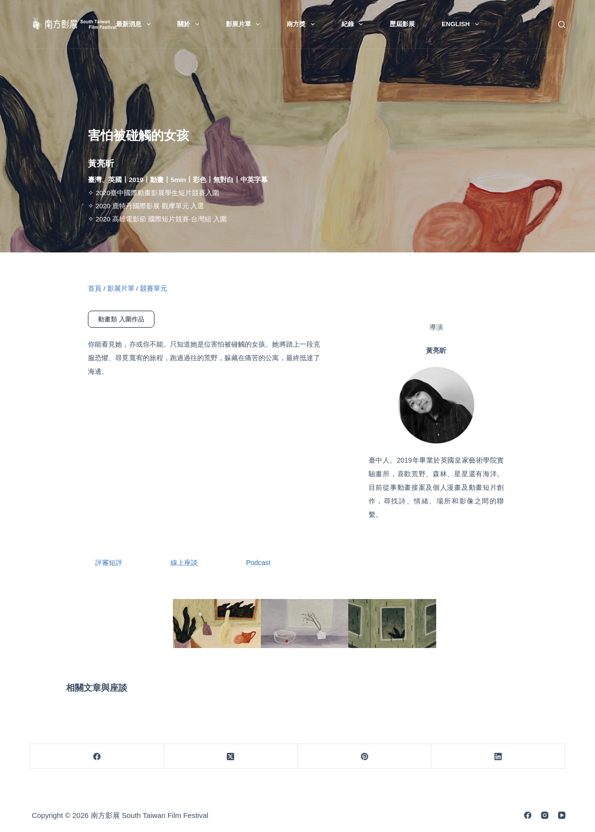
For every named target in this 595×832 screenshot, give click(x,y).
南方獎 (303, 24)
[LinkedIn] (498, 756)
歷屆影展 (402, 24)
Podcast (259, 562)
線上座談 (184, 562)
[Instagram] (544, 815)
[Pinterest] (364, 756)
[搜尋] (561, 24)
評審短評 (108, 562)
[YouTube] (561, 815)
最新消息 (135, 24)
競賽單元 (153, 288)
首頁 (95, 288)
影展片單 (245, 24)
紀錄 (354, 24)
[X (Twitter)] (231, 756)
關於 (190, 24)
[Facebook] (97, 756)
